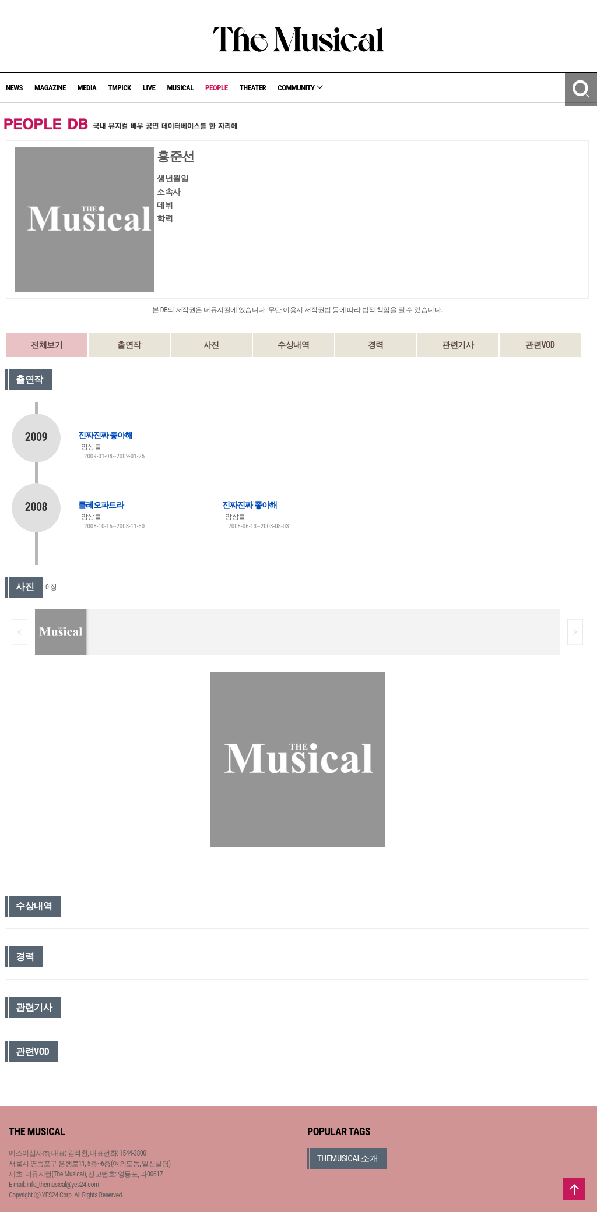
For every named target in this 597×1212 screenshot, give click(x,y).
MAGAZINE (50, 87)
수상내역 (293, 344)
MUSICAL (180, 87)
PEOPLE (216, 87)
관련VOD (539, 344)
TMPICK (119, 87)
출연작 (129, 344)
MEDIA (87, 87)
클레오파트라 (101, 505)
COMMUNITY (300, 87)
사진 (211, 344)
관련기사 (457, 344)
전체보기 (46, 344)
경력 (376, 344)
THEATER (253, 87)
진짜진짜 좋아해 (105, 435)
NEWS (14, 87)
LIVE (149, 87)
